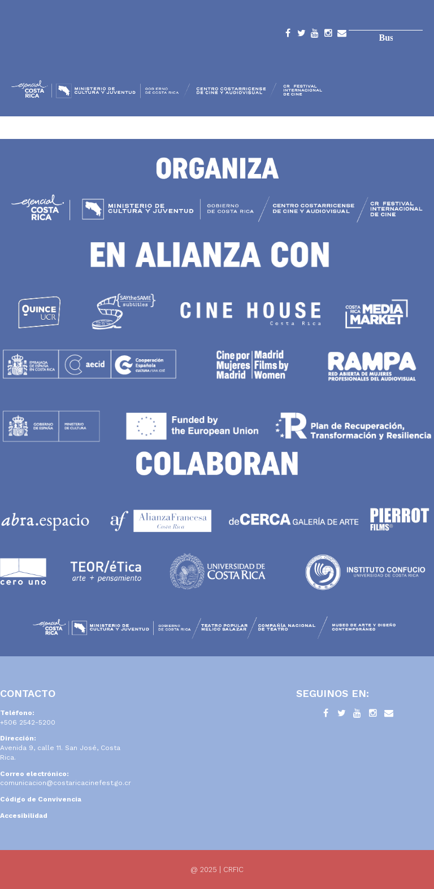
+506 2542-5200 (27, 722)
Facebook (287, 35)
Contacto (342, 35)
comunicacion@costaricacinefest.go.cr (65, 783)
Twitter (301, 35)
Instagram (328, 35)
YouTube (315, 35)
